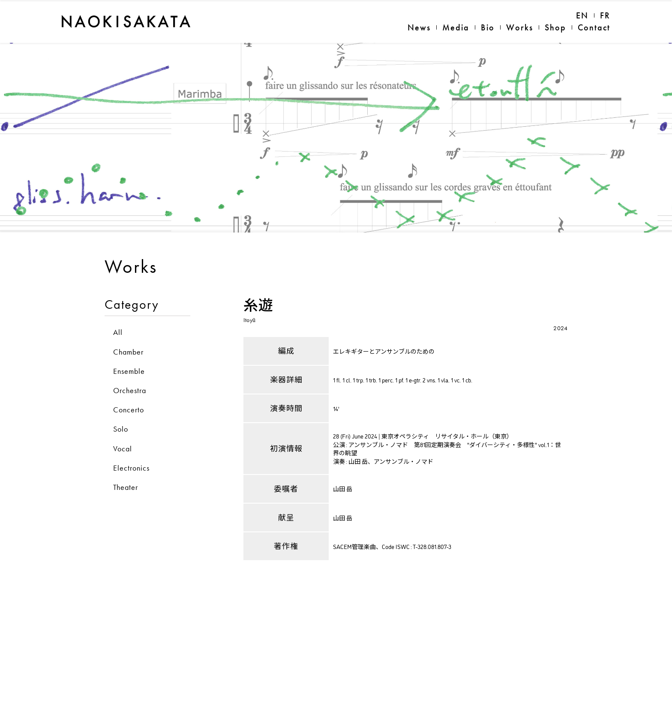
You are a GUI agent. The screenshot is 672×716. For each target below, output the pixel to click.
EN (582, 15)
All (118, 379)
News (419, 27)
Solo (120, 475)
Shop (555, 27)
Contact (594, 27)
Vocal (122, 495)
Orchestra (129, 437)
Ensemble (129, 417)
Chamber (128, 398)
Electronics (131, 514)
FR (605, 15)
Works (519, 27)
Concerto (128, 456)
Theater (125, 533)
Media (455, 27)
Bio (488, 27)
